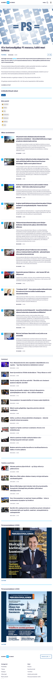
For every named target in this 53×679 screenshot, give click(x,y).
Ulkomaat (4, 674)
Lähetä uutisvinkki (32, 674)
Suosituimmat (31, 669)
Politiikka (3, 55)
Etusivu (29, 667)
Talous (3, 669)
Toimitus (29, 672)
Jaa (49, 54)
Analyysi (3, 672)
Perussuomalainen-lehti (34, 677)
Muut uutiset (4, 677)
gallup (14, 58)
